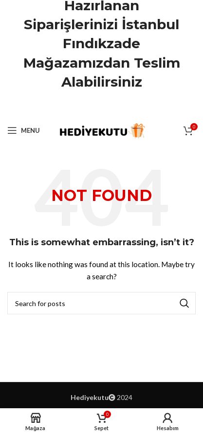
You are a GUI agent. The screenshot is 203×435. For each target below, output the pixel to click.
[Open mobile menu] (23, 130)
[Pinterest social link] (101, 106)
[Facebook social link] (77, 106)
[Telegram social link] (126, 106)
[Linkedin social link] (114, 106)
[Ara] (101, 303)
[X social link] (89, 106)
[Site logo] (101, 130)
